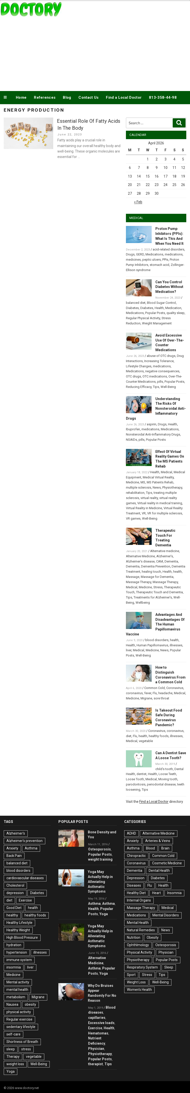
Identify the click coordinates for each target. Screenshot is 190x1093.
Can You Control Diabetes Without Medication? (169, 287)
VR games (133, 518)
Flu (155, 693)
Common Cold (154, 688)
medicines (133, 259)
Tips (156, 387)
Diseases (134, 885)
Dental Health (159, 871)
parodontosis (135, 784)
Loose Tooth (135, 779)
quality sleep (175, 313)
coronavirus (134, 693)
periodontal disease (161, 784)
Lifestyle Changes (138, 366)
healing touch (151, 571)
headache (165, 693)
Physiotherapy (172, 487)
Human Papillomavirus (152, 645)
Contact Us (88, 97)
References (44, 97)
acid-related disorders (168, 249)
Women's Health (139, 990)
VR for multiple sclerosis (164, 513)
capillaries (96, 1018)
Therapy (13, 1057)
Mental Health (138, 923)
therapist (95, 1064)
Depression (135, 878)
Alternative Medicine (140, 556)
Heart (156, 893)
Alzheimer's (15, 833)
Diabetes (132, 308)
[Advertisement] (95, 53)
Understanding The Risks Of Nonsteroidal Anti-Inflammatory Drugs (156, 408)
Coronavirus (174, 688)
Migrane (146, 698)
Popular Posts (155, 313)
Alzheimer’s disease (140, 561)
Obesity (153, 937)
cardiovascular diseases (25, 878)
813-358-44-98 (163, 97)
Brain (165, 848)
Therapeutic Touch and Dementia (159, 592)
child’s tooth (164, 769)
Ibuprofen (133, 429)
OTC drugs (133, 376)
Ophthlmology (138, 945)
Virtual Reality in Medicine (144, 508)
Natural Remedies (141, 930)
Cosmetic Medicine (167, 863)
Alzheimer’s (164, 556)
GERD (140, 254)
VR (144, 513)
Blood (150, 848)
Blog (67, 97)
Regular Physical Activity (143, 318)
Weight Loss (136, 982)
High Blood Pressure (22, 937)
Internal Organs (139, 900)
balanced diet (135, 303)
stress (26, 1049)
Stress (158, 587)
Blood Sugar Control (161, 303)
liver (128, 650)
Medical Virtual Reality (158, 477)
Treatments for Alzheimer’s (153, 597)
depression (15, 893)
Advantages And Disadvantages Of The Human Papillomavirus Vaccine (155, 624)
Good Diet (14, 908)
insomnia (13, 967)
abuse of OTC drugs (161, 356)
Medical (166, 472)
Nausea (12, 1004)
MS (143, 482)
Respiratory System (142, 967)
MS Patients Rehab (160, 482)
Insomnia (174, 893)
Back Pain (14, 856)
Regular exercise (19, 1019)
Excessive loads (101, 1023)
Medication (173, 308)
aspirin (151, 424)
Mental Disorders (165, 915)
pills (160, 381)
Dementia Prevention (155, 566)
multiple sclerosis (138, 487)
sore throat (161, 698)
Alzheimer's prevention (24, 841)
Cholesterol (15, 885)
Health (159, 308)
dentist (141, 774)
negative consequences (162, 371)
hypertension (16, 952)
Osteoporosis (99, 849)
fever (147, 693)
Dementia (171, 561)
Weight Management (157, 323)
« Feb (138, 202)
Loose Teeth (167, 774)
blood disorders (156, 640)
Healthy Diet (136, 893)
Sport (131, 975)
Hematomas (98, 1033)
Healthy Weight (18, 930)
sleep (10, 1049)
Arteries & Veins (157, 841)
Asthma (31, 848)
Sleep (168, 967)
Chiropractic (136, 856)
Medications (154, 254)
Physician (96, 1049)
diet (128, 736)
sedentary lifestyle (20, 1027)
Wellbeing (143, 602)
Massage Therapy (138, 582)
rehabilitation (135, 493)
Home (21, 97)
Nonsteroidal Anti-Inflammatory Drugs (153, 434)
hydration (13, 945)
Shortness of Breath (22, 1042)
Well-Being (168, 387)
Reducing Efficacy (138, 387)
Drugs (130, 254)
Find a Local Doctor (124, 97)
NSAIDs (131, 439)
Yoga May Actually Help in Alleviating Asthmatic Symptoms (100, 881)
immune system (19, 960)
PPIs (165, 259)
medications (174, 254)
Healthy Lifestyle (19, 923)
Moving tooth (167, 779)
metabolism (15, 997)
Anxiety (12, 848)
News (157, 487)
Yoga (10, 1071)
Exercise (25, 900)
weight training (100, 859)
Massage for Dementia (157, 577)
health (177, 571)
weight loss (15, 1064)
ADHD (131, 833)
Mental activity (17, 982)
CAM (159, 561)
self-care (13, 1034)
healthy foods (158, 736)
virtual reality (149, 498)
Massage (132, 577)
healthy (12, 915)
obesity (30, 1004)
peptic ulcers (151, 259)
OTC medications (154, 376)
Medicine (132, 482)
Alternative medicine (164, 551)
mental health (17, 990)
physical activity (18, 1012)
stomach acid (159, 265)
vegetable (146, 741)
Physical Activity (139, 952)
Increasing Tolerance (159, 361)
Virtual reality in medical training (159, 503)
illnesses (176, 645)
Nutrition (133, 937)
